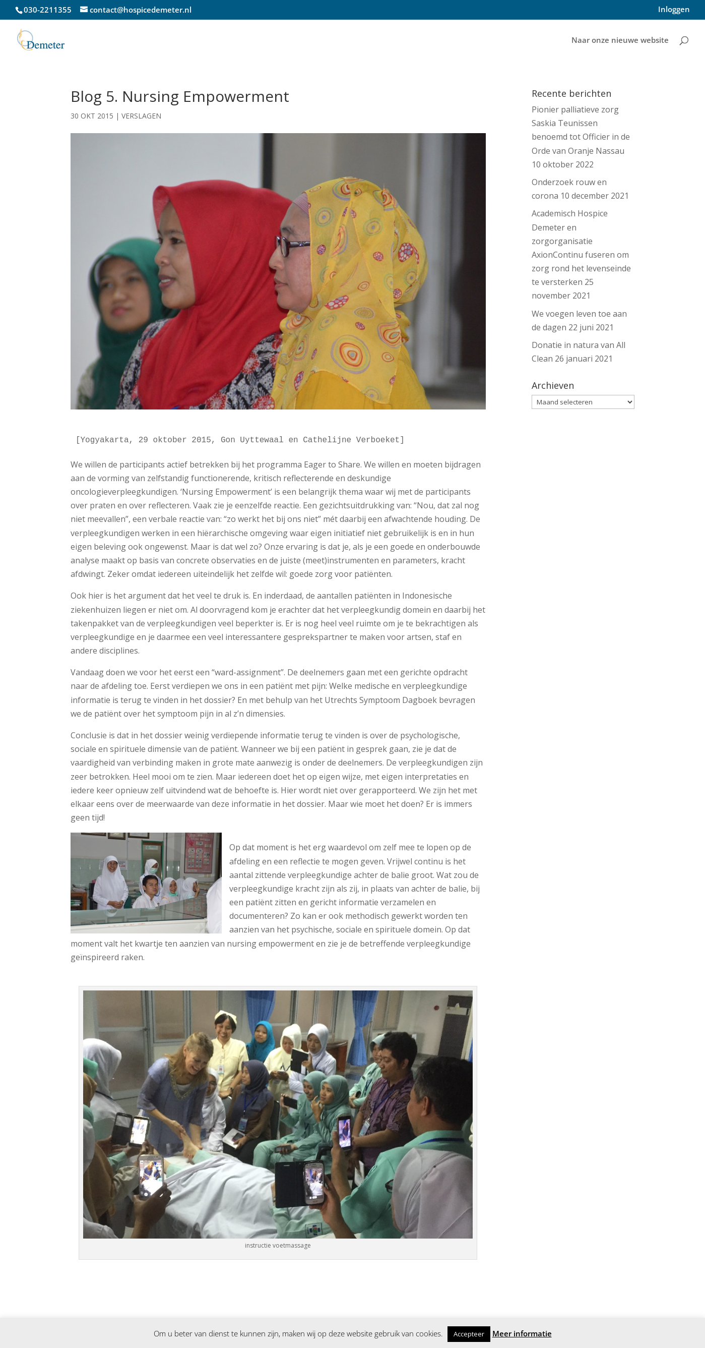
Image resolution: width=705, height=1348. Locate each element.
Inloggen (674, 10)
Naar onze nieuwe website (620, 40)
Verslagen (141, 116)
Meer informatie (522, 1333)
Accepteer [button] (469, 1333)
